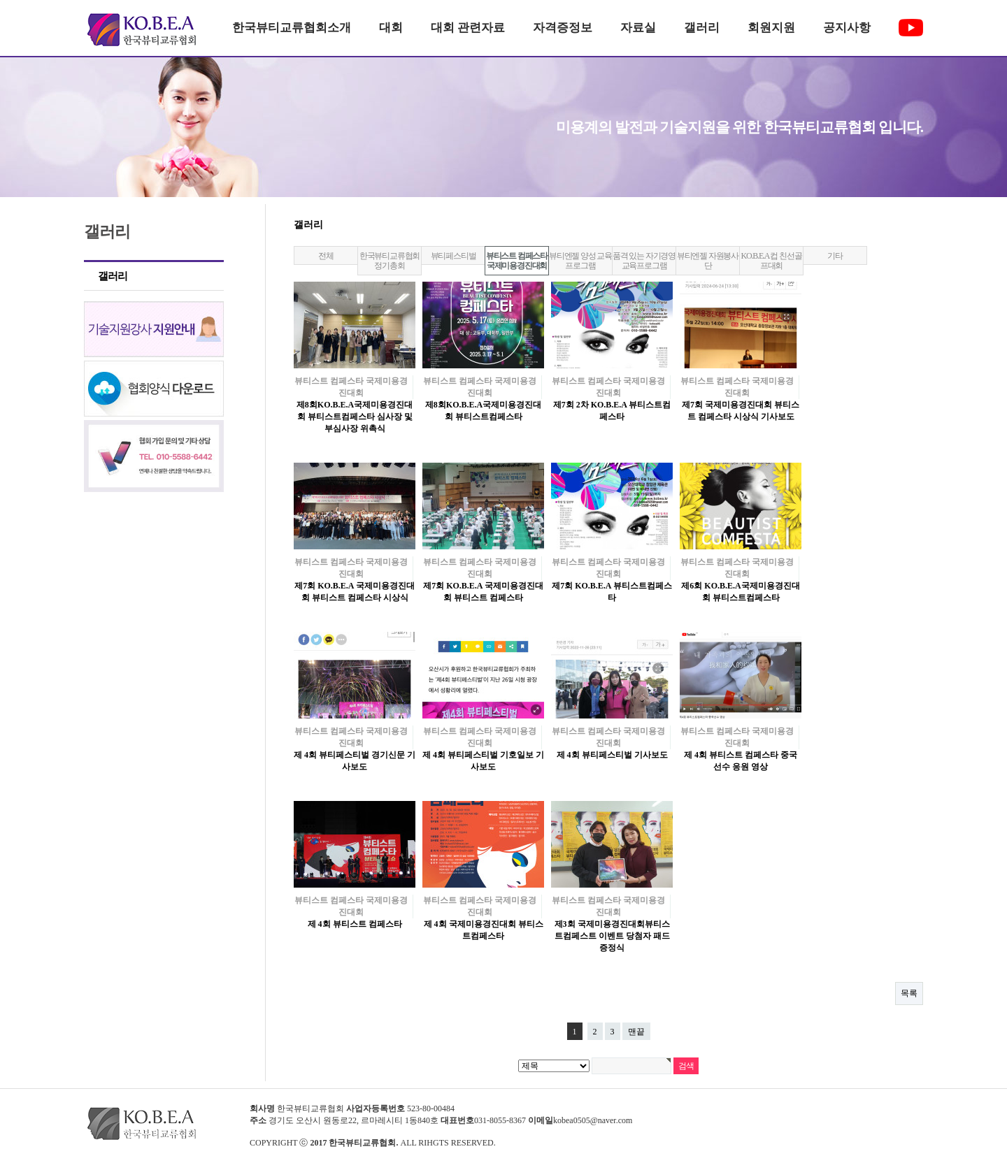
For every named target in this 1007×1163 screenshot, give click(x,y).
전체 (326, 256)
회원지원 (771, 27)
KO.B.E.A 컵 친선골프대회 (771, 260)
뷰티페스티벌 (453, 256)
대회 (391, 27)
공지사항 (847, 27)
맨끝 (636, 1031)
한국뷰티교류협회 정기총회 (389, 260)
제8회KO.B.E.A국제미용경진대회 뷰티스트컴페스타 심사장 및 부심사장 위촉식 (355, 416)
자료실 (638, 27)
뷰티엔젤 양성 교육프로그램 (580, 260)
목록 (909, 993)
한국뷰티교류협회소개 (291, 27)
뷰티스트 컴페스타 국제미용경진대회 (517, 260)
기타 (835, 256)
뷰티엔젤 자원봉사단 (707, 260)
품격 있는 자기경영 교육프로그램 (644, 260)
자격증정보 (562, 27)
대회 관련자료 (468, 27)
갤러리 (702, 27)
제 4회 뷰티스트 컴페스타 (355, 924)
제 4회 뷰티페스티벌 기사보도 (612, 755)
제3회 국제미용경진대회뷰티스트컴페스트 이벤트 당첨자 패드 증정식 (612, 936)
